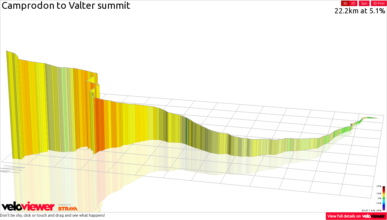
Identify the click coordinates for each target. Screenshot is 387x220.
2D (353, 3)
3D (345, 3)
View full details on (356, 216)
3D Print (379, 3)
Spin (364, 3)
